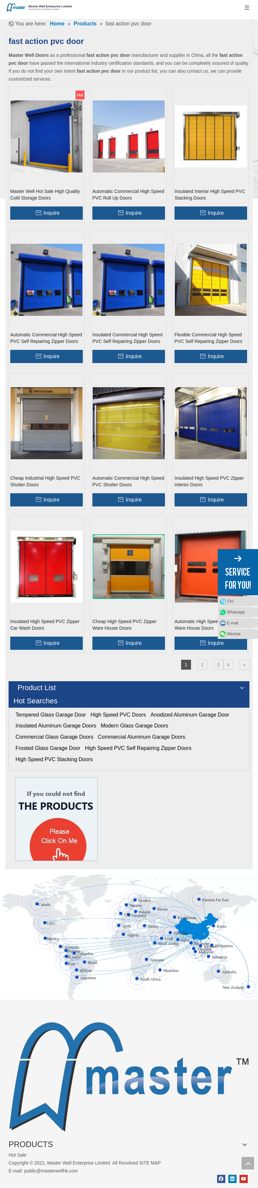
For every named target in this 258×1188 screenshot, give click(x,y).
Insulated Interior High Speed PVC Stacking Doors (210, 195)
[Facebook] (221, 1179)
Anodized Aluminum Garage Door (189, 715)
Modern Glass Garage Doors (134, 725)
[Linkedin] (232, 1179)
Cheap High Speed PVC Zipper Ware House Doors (124, 625)
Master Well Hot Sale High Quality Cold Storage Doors (45, 195)
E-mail (232, 623)
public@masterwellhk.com (51, 1170)
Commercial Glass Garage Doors (54, 737)
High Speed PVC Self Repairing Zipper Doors (138, 748)
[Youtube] (244, 1179)
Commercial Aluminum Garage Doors (141, 737)
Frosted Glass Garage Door (48, 748)
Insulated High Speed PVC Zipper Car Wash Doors (45, 625)
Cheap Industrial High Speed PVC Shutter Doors (45, 481)
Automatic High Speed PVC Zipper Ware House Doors (210, 625)
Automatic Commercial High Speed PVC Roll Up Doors (128, 195)
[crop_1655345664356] (129, 1072)
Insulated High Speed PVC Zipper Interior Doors (209, 481)
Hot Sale (17, 1155)
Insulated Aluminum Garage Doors (56, 725)
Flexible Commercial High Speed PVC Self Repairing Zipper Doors (208, 338)
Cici (230, 601)
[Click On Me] (56, 819)
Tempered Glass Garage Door (51, 715)
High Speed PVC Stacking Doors (54, 759)
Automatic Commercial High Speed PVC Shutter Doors (128, 481)
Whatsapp (236, 612)
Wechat (233, 634)
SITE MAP (150, 1163)
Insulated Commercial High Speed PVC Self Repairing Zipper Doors (127, 338)
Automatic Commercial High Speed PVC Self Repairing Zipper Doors (46, 338)
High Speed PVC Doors (118, 715)
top (248, 1163)
